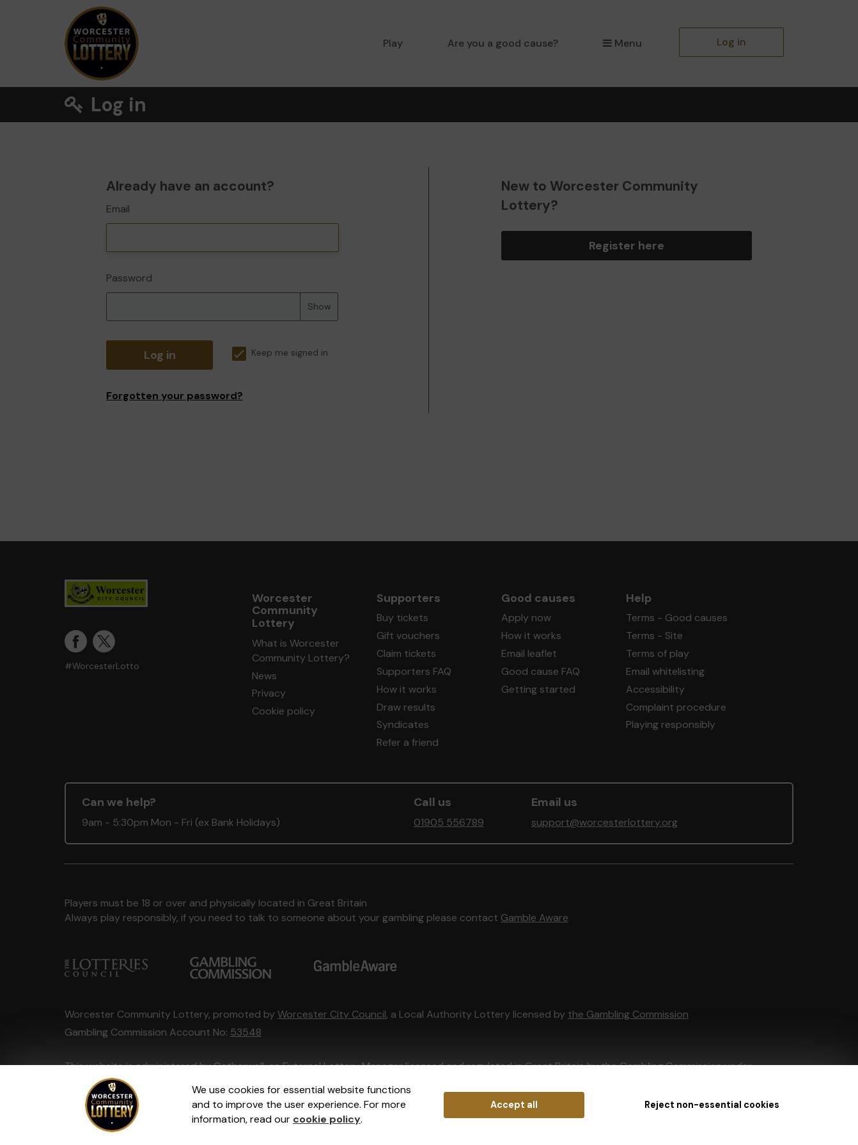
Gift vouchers (408, 635)
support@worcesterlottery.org (604, 822)
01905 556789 (449, 822)
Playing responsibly (670, 724)
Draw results (406, 707)
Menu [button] (622, 43)
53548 (245, 1032)
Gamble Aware (534, 917)
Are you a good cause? (503, 43)
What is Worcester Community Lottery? (301, 650)
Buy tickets (402, 617)
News (264, 676)
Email (118, 209)
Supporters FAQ (414, 671)
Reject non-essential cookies (711, 1104)
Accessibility (655, 689)
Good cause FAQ (540, 671)
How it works (407, 689)
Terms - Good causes (677, 617)
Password (129, 278)
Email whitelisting (665, 671)
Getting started (538, 689)
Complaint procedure (676, 707)
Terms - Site (654, 635)
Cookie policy (283, 711)
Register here (626, 245)
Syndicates (403, 724)
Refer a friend (408, 742)
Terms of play (657, 653)
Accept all (514, 1104)
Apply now (526, 617)
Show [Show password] (319, 306)
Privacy (269, 693)
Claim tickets (406, 653)
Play (393, 43)
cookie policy (327, 1119)
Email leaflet (529, 653)
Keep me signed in (280, 353)
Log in (731, 42)
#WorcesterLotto (102, 666)
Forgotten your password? (174, 395)
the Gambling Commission (628, 1014)
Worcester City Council (331, 1014)
